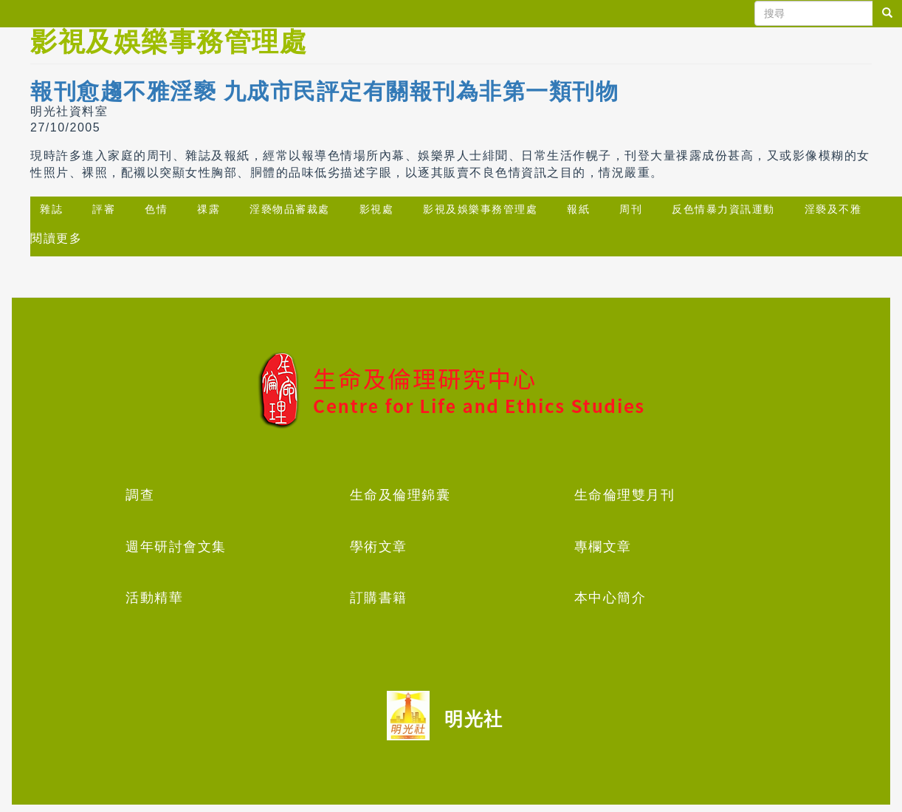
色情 (156, 209)
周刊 (630, 209)
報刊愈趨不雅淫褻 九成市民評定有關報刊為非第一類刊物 (324, 91)
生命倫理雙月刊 (624, 495)
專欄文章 (603, 546)
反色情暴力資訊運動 (723, 209)
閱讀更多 (56, 238)
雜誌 (51, 209)
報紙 (578, 209)
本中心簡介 (610, 597)
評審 (103, 209)
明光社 (473, 719)
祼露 (208, 209)
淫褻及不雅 (833, 209)
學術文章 (378, 546)
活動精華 (154, 597)
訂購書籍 (378, 597)
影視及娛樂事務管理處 (480, 209)
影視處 (376, 209)
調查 (139, 495)
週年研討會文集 (176, 546)
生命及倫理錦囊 (400, 495)
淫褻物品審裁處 (289, 209)
